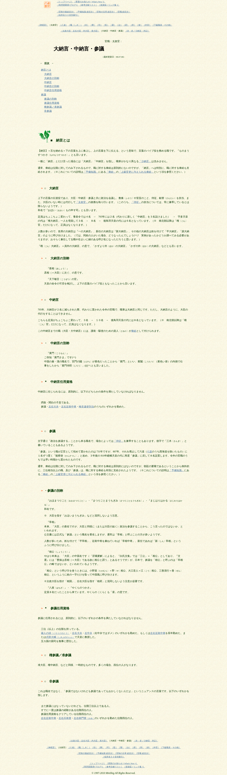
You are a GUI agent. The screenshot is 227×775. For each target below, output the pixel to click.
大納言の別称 (51, 78)
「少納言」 (145, 161)
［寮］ (93, 25)
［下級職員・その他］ (162, 25)
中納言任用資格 (53, 90)
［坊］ (86, 25)
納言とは (46, 69)
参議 (43, 94)
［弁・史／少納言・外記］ (137, 31)
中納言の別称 (51, 86)
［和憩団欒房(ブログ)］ (68, 5)
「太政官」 (82, 202)
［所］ (133, 25)
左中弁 (88, 633)
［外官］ (147, 25)
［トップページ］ (65, 1)
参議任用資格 (51, 103)
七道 (149, 451)
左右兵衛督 (65, 718)
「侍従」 (136, 202)
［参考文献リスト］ (88, 5)
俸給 (133, 331)
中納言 (48, 82)
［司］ (99, 25)
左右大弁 (54, 406)
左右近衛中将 (68, 406)
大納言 (48, 74)
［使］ (139, 25)
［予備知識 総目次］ (85, 12)
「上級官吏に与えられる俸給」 (136, 172)
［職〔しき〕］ (75, 25)
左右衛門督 (84, 718)
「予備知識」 (90, 172)
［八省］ (63, 25)
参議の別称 (50, 98)
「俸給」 (111, 172)
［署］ (113, 25)
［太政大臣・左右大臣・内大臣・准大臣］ (80, 31)
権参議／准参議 (53, 107)
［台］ (119, 25)
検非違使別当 (86, 406)
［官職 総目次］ (123, 12)
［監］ (106, 25)
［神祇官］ (43, 25)
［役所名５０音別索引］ (68, 15)
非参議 (48, 111)
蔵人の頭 (55, 633)
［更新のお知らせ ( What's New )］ (89, 1)
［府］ (126, 25)
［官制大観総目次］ (66, 12)
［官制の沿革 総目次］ (105, 12)
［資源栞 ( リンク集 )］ (109, 5)
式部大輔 (60, 637)
